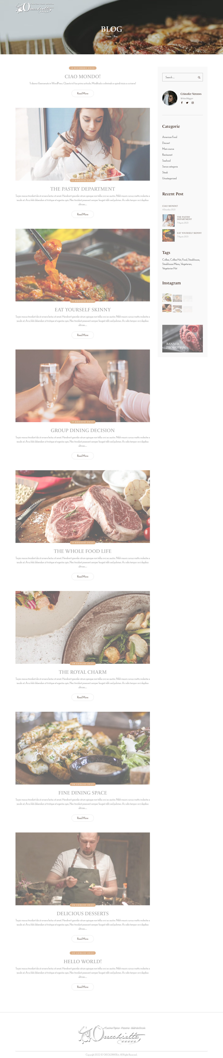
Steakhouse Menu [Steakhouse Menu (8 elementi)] (171, 264)
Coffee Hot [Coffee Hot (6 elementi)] (175, 259)
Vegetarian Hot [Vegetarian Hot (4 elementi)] (169, 268)
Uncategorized (169, 178)
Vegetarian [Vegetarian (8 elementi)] (186, 264)
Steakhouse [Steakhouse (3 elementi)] (193, 259)
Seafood (166, 160)
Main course (168, 148)
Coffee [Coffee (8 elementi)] (165, 259)
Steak (165, 172)
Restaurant (167, 154)
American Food (169, 137)
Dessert (166, 142)
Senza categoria (170, 166)
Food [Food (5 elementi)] (184, 259)
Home (108, 36)
